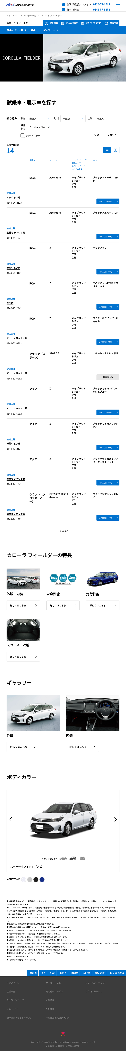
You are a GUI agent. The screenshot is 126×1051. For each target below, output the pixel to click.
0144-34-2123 (14, 202)
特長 (33, 30)
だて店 (10, 303)
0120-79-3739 (101, 4)
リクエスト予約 (108, 201)
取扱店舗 (51, 23)
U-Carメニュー (14, 1008)
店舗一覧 (11, 991)
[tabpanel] (63, 58)
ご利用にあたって (93, 991)
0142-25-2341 (14, 308)
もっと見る (65, 530)
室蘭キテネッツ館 (16, 232)
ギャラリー (49, 30)
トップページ (13, 982)
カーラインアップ (15, 1000)
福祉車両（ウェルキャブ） (19, 1017)
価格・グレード (15, 30)
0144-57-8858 (101, 9)
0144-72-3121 (14, 273)
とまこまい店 (13, 197)
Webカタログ (69, 23)
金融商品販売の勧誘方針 (57, 1017)
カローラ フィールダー (18, 23)
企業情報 (50, 1000)
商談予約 (111, 23)
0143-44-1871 (14, 237)
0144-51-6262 (14, 343)
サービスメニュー (54, 982)
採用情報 (50, 1008)
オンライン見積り (91, 23)
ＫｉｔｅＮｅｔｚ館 (17, 338)
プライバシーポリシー (96, 982)
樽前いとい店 (13, 267)
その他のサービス (54, 991)
